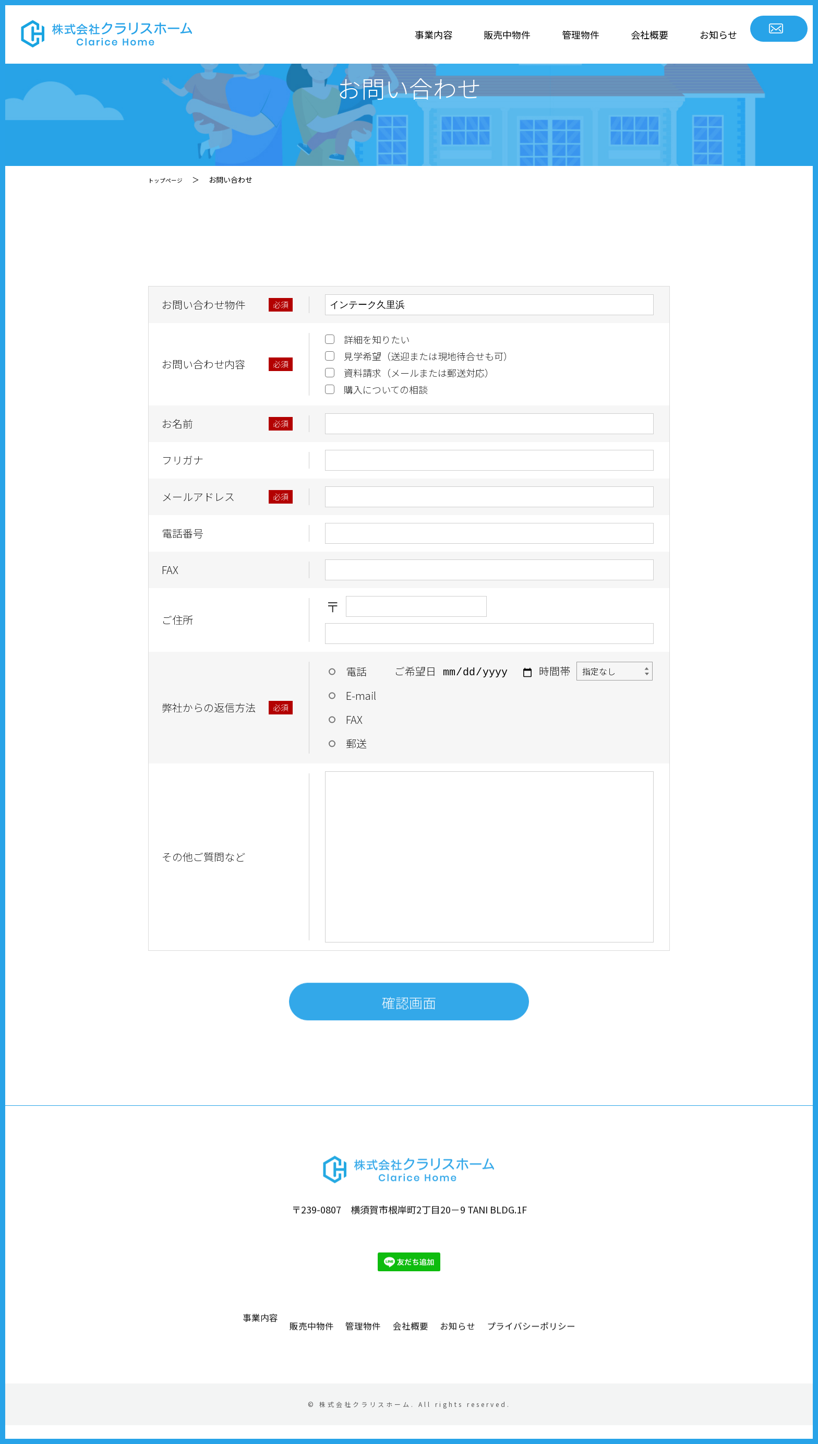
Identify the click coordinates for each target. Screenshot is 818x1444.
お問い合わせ (745, 34)
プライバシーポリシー (599, 1379)
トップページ (170, 179)
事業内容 (355, 34)
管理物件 (502, 34)
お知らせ (640, 34)
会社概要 (571, 34)
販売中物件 (428, 34)
